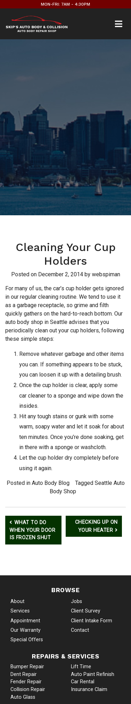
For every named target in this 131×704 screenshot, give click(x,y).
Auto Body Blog (51, 483)
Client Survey (85, 611)
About (17, 601)
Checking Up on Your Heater (96, 526)
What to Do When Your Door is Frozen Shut (32, 530)
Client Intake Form (91, 621)
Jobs (76, 601)
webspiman (106, 274)
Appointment (25, 621)
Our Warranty (25, 630)
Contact (80, 630)
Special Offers (26, 640)
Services (20, 611)
